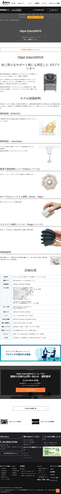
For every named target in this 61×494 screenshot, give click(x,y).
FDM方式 (3, 468)
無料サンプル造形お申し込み (51, 442)
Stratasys (14, 468)
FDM (29, 14)
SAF (41, 14)
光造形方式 (4, 472)
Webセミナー (21, 3)
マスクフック (27, 455)
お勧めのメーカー (28, 444)
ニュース (39, 466)
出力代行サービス (22, 17)
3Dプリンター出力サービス (27, 471)
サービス (44, 3)
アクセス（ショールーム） (50, 444)
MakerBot (14, 474)
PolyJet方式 (4, 470)
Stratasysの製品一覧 (23, 14)
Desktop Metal (15, 470)
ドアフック (26, 453)
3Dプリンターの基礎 (54, 3)
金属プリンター (5, 476)
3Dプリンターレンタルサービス (28, 473)
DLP (38, 14)
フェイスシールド (28, 457)
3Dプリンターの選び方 (29, 440)
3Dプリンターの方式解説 (29, 442)
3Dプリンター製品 (5, 466)
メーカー (29, 3)
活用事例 (37, 3)
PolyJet (33, 14)
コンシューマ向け (5, 479)
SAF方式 (3, 474)
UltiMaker (14, 472)
